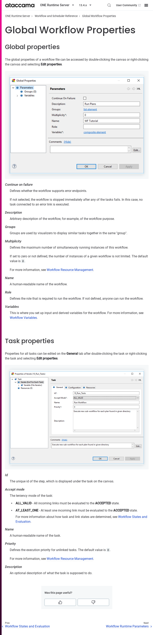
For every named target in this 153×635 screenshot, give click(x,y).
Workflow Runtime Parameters (127, 626)
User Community (128, 5)
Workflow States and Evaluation (27, 626)
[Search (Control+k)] (109, 5)
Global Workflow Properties (99, 16)
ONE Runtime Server (17, 16)
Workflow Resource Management (70, 270)
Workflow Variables (23, 318)
